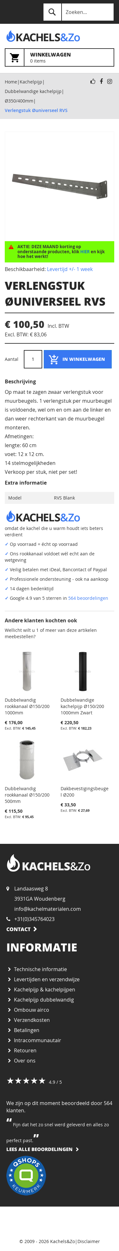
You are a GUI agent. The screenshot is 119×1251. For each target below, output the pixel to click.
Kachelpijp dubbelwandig (44, 999)
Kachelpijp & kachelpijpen (44, 989)
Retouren (25, 1050)
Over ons (25, 1060)
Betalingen (26, 1030)
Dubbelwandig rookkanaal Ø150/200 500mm (27, 794)
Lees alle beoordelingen (39, 1149)
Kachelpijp (31, 82)
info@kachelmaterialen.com (47, 908)
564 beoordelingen (88, 598)
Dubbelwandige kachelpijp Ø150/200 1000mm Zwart (82, 706)
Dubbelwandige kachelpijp (33, 91)
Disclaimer (88, 1241)
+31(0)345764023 (34, 919)
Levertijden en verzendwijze (47, 979)
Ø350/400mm (19, 101)
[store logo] (32, 36)
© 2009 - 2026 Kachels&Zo (47, 1241)
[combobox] (78, 12)
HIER (85, 252)
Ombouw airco (31, 1009)
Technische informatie (40, 969)
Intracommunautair (37, 1040)
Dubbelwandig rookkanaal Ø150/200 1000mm (27, 706)
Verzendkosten (32, 1019)
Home (11, 82)
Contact (18, 929)
